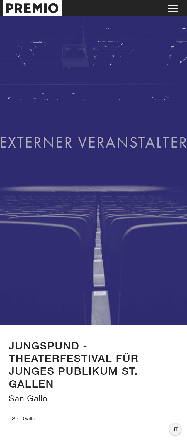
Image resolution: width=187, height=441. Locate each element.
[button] (173, 8)
